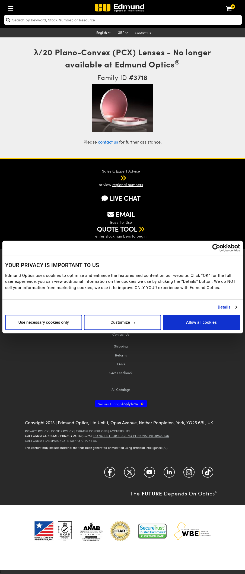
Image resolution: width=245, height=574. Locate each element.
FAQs (121, 363)
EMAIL (121, 214)
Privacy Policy (37, 431)
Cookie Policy (62, 431)
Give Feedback (120, 372)
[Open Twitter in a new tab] (129, 474)
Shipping (121, 346)
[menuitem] (12, 7)
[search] (123, 20)
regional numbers (127, 184)
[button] (116, 177)
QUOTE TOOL (117, 229)
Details (224, 307)
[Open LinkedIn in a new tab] (169, 474)
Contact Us (143, 33)
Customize (122, 322)
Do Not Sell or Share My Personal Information (131, 436)
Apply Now (118, 403)
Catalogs (121, 389)
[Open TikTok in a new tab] (207, 474)
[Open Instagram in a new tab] (189, 474)
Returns (121, 355)
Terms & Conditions (91, 431)
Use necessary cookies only (43, 322)
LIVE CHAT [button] (120, 198)
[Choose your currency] (124, 33)
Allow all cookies (201, 322)
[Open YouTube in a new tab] (149, 474)
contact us (108, 142)
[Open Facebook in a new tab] (109, 474)
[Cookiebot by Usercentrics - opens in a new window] (216, 248)
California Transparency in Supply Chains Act (62, 441)
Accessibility (120, 431)
